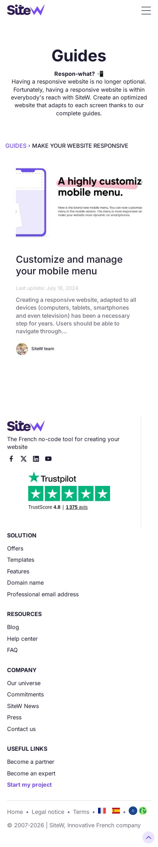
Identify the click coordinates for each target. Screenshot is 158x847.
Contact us (21, 728)
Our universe (24, 683)
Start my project (29, 784)
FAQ (12, 649)
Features (18, 571)
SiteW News (23, 705)
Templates (20, 559)
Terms (81, 811)
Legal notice (48, 811)
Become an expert (31, 773)
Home (15, 811)
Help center (22, 638)
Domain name (25, 582)
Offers (15, 548)
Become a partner (30, 761)
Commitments (25, 694)
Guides (15, 145)
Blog (13, 626)
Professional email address (43, 594)
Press (14, 717)
